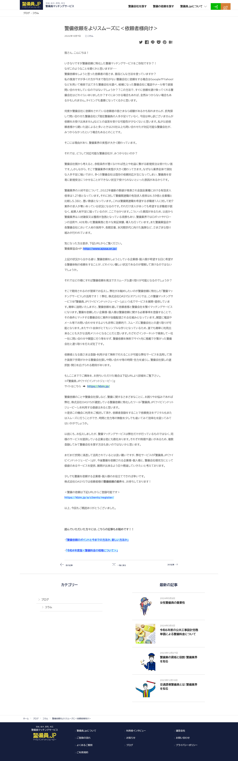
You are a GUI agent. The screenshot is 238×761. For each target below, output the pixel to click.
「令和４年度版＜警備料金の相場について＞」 (92, 550)
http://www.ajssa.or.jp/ (100, 248)
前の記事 (70, 565)
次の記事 (168, 565)
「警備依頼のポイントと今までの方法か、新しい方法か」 (97, 539)
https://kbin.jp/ (98, 386)
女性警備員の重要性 (172, 602)
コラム (90, 36)
